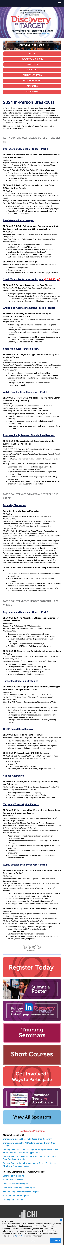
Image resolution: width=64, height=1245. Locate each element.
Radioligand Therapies (13, 1200)
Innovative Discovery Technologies (19, 1188)
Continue (55, 1240)
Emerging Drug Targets (13, 1176)
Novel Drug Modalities (13, 1180)
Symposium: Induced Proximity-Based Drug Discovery (27, 1139)
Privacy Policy (20, 1236)
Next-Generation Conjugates (16, 1196)
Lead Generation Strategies (15, 1184)
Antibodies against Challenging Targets (21, 1192)
